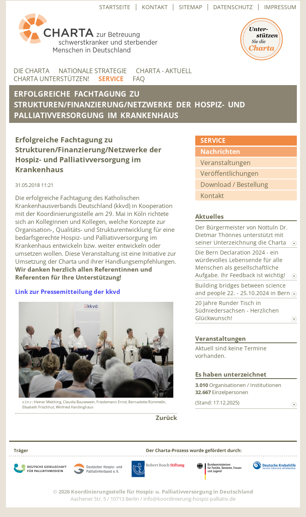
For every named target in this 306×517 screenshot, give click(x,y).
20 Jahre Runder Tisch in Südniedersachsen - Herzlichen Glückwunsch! (237, 310)
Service (111, 79)
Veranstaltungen (225, 162)
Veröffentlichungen (229, 173)
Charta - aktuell (164, 71)
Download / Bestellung (234, 184)
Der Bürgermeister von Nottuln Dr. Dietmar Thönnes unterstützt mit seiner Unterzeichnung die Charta (241, 235)
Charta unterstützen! (51, 79)
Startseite (114, 7)
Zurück (166, 418)
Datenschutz (233, 7)
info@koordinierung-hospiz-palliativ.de (189, 498)
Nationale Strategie (93, 71)
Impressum (280, 7)
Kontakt (155, 7)
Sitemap (190, 7)
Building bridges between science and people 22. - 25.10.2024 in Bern (242, 289)
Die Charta (31, 71)
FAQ (139, 79)
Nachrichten (220, 151)
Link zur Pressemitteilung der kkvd (67, 291)
